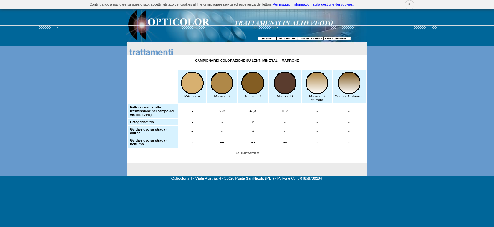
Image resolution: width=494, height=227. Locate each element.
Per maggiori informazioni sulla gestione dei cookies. (313, 4)
